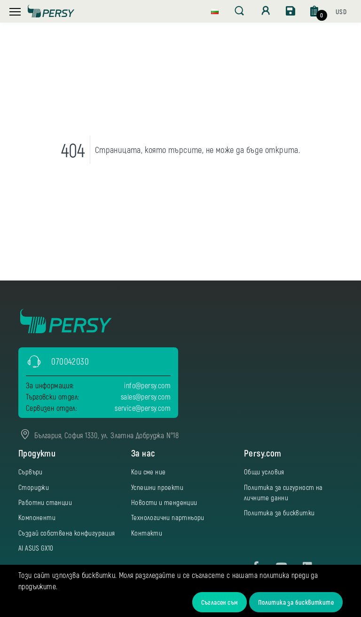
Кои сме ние (148, 471)
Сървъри (30, 471)
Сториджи (33, 487)
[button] (215, 10)
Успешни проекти (157, 487)
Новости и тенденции (164, 502)
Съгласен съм (219, 602)
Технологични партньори (167, 517)
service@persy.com (143, 407)
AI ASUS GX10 (36, 548)
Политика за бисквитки (279, 512)
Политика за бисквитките (296, 602)
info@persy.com (147, 385)
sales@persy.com (146, 396)
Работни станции (45, 502)
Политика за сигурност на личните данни (283, 492)
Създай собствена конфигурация (66, 533)
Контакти (146, 533)
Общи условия (264, 471)
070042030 (70, 361)
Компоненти (36, 517)
